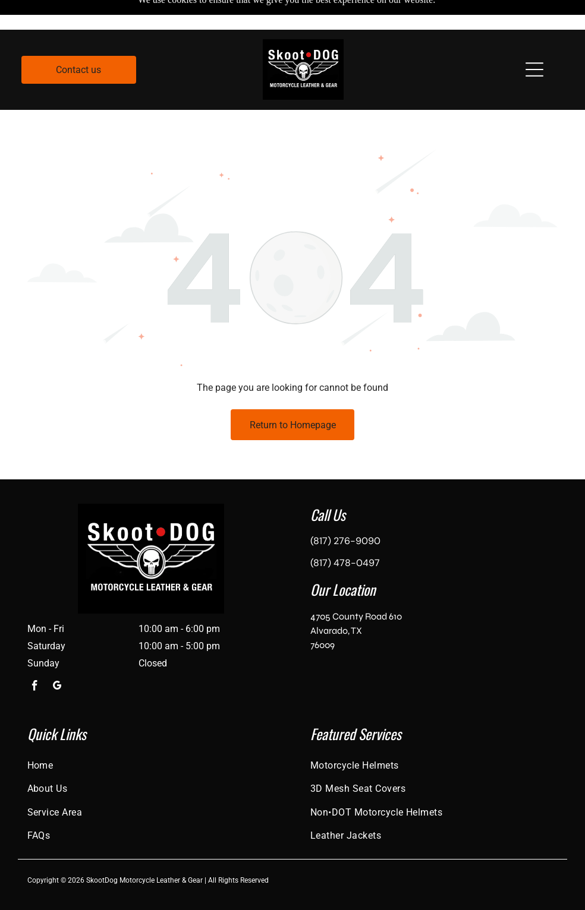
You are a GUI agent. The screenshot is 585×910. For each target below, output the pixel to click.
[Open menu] (534, 40)
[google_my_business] (57, 658)
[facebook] (35, 658)
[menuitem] (151, 735)
